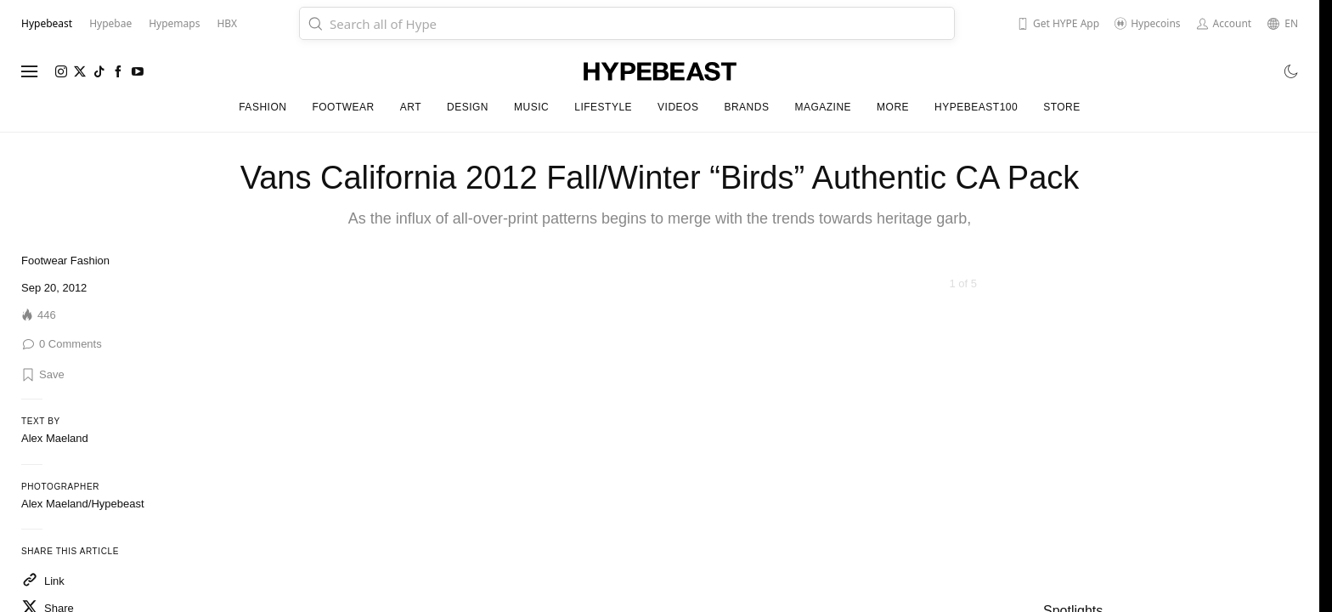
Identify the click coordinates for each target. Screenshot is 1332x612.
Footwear (44, 260)
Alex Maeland (54, 438)
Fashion (90, 260)
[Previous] (396, 477)
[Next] (983, 477)
